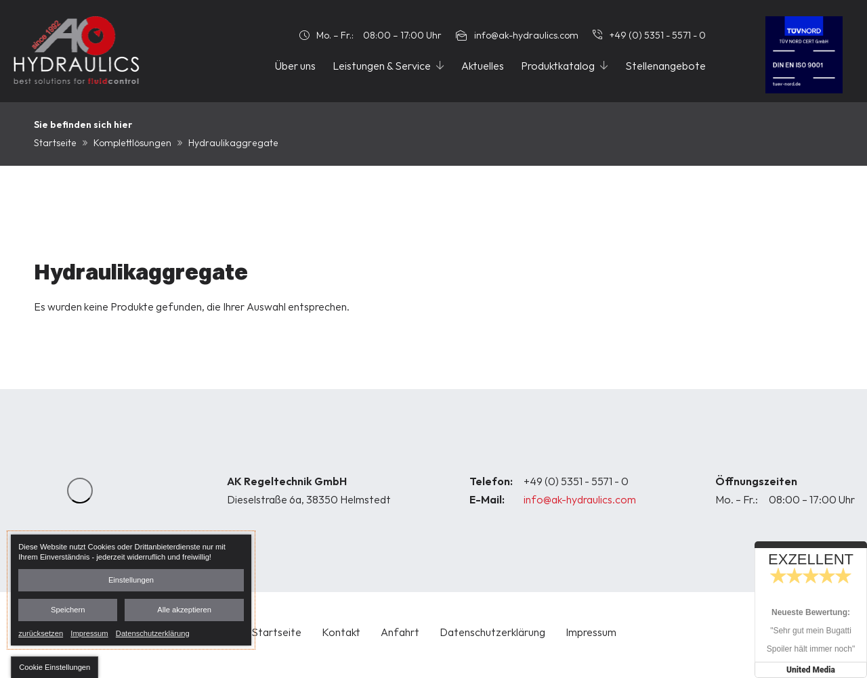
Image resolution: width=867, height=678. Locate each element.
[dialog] (131, 590)
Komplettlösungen (132, 143)
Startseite (55, 143)
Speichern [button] (68, 610)
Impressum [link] (89, 633)
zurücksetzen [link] (40, 633)
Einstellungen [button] (131, 580)
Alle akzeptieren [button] (184, 610)
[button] (54, 667)
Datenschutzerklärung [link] (153, 633)
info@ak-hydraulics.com (580, 499)
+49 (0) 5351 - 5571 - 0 (576, 481)
